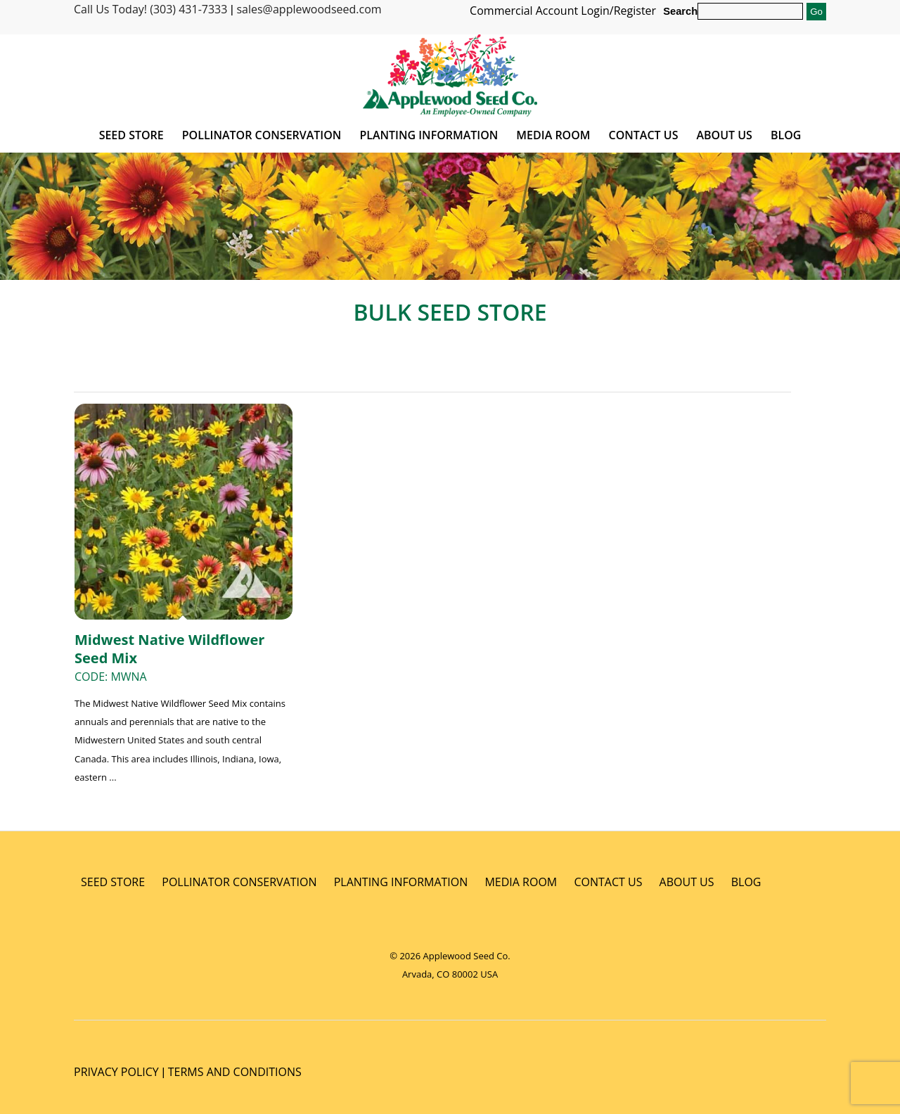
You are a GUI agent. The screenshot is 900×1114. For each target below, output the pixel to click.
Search (680, 11)
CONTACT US (608, 882)
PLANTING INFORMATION (401, 882)
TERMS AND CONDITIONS (235, 1072)
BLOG (746, 882)
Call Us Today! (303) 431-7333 (150, 9)
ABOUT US (687, 882)
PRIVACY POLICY (116, 1072)
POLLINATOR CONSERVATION (239, 882)
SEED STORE (113, 882)
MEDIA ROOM (520, 882)
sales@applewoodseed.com (308, 9)
